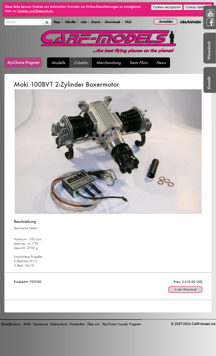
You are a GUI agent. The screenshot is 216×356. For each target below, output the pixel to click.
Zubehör (81, 62)
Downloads (112, 22)
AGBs (27, 324)
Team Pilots (138, 62)
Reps (56, 22)
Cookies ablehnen (197, 7)
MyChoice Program (23, 62)
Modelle (58, 62)
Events (95, 22)
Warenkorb (208, 51)
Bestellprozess (11, 324)
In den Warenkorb (185, 289)
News (161, 62)
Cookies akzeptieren (167, 7)
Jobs (83, 22)
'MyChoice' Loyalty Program (121, 324)
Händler (70, 22)
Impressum (40, 324)
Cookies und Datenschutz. (35, 11)
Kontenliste (77, 324)
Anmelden (166, 21)
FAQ (128, 22)
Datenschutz (58, 324)
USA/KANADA (191, 22)
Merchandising (108, 62)
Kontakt (208, 83)
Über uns (93, 324)
